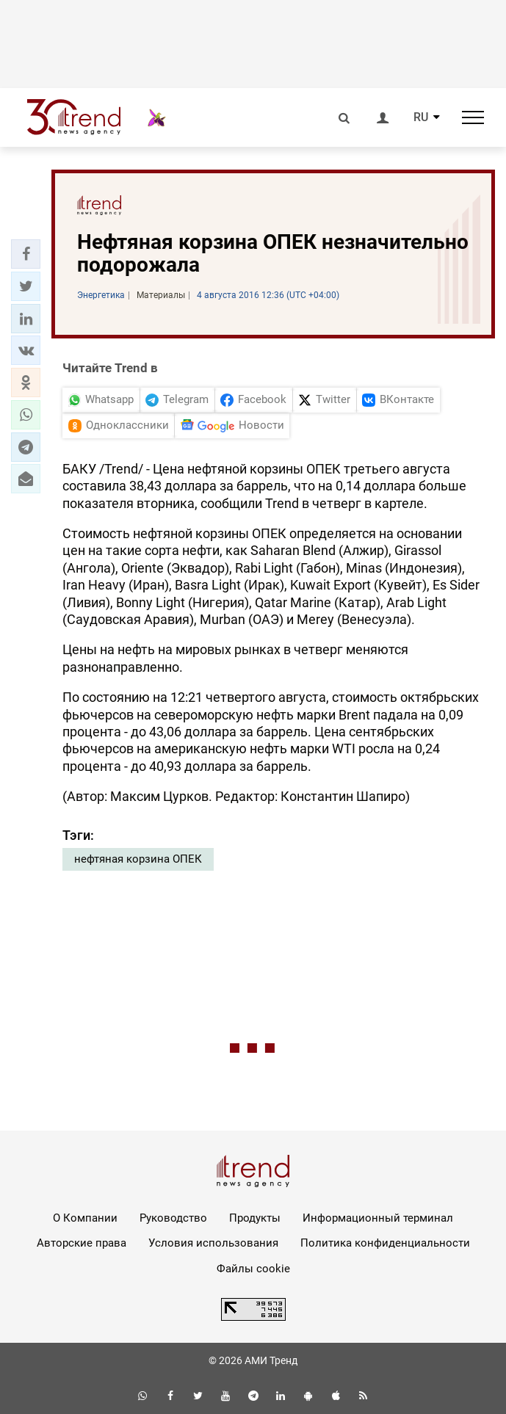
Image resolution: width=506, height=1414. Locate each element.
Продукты (255, 1218)
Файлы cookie (253, 1268)
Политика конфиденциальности (385, 1243)
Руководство (173, 1218)
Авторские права (81, 1243)
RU (420, 117)
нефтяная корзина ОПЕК (138, 859)
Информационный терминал (378, 1218)
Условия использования (213, 1243)
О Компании (85, 1218)
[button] (25, 254)
